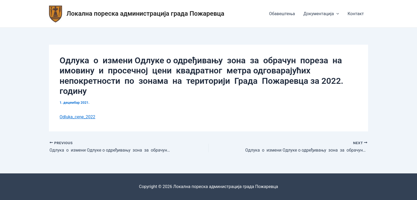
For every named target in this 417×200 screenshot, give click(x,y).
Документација (321, 13)
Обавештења (282, 13)
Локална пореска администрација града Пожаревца (145, 13)
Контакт (356, 13)
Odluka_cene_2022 (77, 116)
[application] (336, 13)
